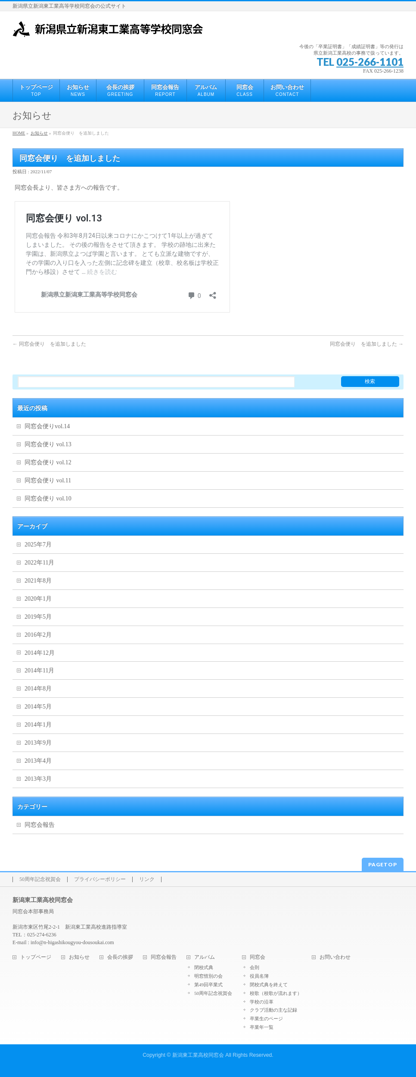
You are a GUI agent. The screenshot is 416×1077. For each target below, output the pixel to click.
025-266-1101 (370, 61)
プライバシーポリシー (100, 879)
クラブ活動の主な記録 (273, 1010)
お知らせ (39, 133)
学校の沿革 (261, 1001)
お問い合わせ (335, 957)
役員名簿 (259, 976)
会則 (254, 967)
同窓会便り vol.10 (48, 498)
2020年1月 (38, 598)
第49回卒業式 (208, 984)
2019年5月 (38, 617)
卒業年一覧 (261, 1027)
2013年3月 (38, 779)
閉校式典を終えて (269, 984)
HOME (18, 133)
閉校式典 (203, 967)
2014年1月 (38, 724)
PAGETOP (382, 864)
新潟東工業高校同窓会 (198, 1055)
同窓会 (257, 957)
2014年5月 (38, 706)
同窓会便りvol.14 (47, 426)
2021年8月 (38, 580)
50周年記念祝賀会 (40, 879)
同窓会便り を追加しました (52, 344)
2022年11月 (39, 562)
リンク (147, 879)
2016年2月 (38, 635)
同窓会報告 (40, 825)
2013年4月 (38, 761)
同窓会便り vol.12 (48, 462)
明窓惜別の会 (208, 976)
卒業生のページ (266, 1018)
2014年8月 (38, 688)
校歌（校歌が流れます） (276, 993)
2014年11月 (39, 670)
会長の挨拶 (120, 957)
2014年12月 (40, 653)
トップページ (35, 957)
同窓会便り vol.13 (48, 444)
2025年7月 (38, 544)
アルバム (204, 957)
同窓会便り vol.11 (51, 480)
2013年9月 (38, 742)
